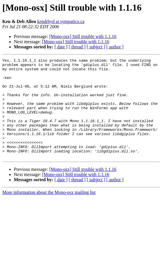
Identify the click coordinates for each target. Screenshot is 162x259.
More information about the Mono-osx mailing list (49, 212)
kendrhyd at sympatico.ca (60, 21)
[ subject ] (96, 46)
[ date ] (60, 46)
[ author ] (115, 46)
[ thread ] (77, 46)
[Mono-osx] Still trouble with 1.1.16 (82, 36)
